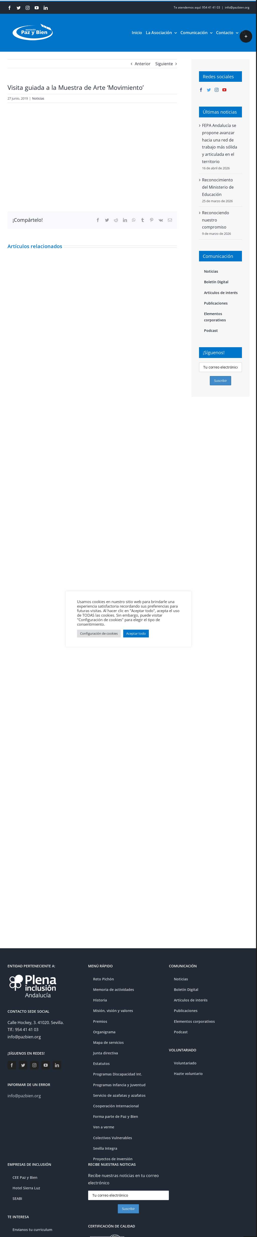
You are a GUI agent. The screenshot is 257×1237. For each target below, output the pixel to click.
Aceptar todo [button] (136, 633)
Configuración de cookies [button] (99, 633)
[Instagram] (217, 90)
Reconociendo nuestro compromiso (215, 220)
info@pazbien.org (237, 7)
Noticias (38, 98)
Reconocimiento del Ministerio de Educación (218, 187)
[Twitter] (209, 90)
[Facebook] (201, 90)
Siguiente (164, 63)
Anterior (143, 63)
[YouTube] (224, 90)
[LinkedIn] (57, 1065)
